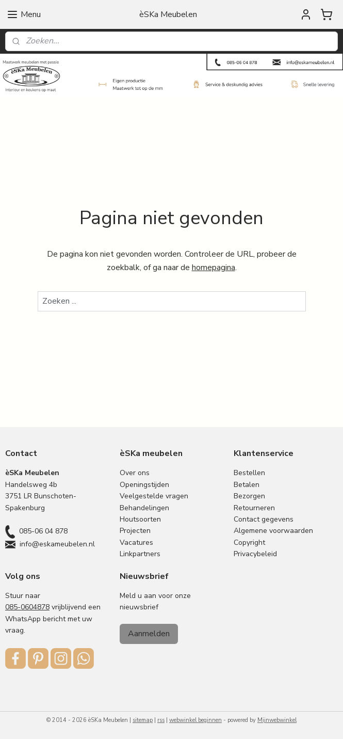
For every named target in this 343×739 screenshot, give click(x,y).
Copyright (249, 542)
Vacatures (136, 542)
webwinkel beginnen (195, 720)
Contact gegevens (263, 519)
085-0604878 (27, 607)
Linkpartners (140, 554)
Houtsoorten (140, 519)
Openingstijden (144, 485)
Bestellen (249, 473)
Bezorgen (249, 496)
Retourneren (254, 508)
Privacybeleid (255, 554)
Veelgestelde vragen (154, 496)
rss (161, 720)
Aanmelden (149, 633)
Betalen (246, 485)
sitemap (143, 720)
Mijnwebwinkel (277, 720)
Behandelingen (144, 508)
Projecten (135, 531)
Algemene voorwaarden (273, 531)
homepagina (213, 267)
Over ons (135, 473)
